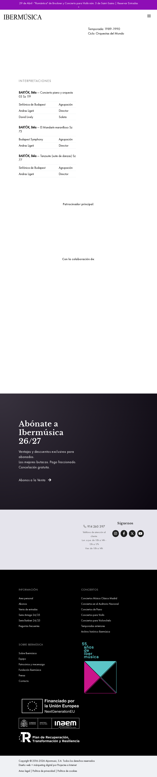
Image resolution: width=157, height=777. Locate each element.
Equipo (22, 658)
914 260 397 (94, 526)
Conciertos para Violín (92, 615)
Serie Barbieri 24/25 (29, 620)
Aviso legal (24, 770)
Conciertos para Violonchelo (96, 620)
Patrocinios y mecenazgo (32, 664)
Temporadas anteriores (93, 626)
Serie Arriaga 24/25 (29, 615)
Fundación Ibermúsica (30, 669)
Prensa (22, 675)
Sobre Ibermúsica (28, 653)
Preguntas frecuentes (29, 626)
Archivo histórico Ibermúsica (95, 631)
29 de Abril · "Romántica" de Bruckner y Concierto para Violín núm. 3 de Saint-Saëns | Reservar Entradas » (78, 4)
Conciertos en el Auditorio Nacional (100, 603)
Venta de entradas (28, 609)
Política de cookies (67, 770)
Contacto (24, 681)
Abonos (23, 603)
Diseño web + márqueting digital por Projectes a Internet (48, 765)
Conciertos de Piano (91, 609)
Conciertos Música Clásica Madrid (99, 598)
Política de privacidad (44, 770)
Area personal (26, 598)
